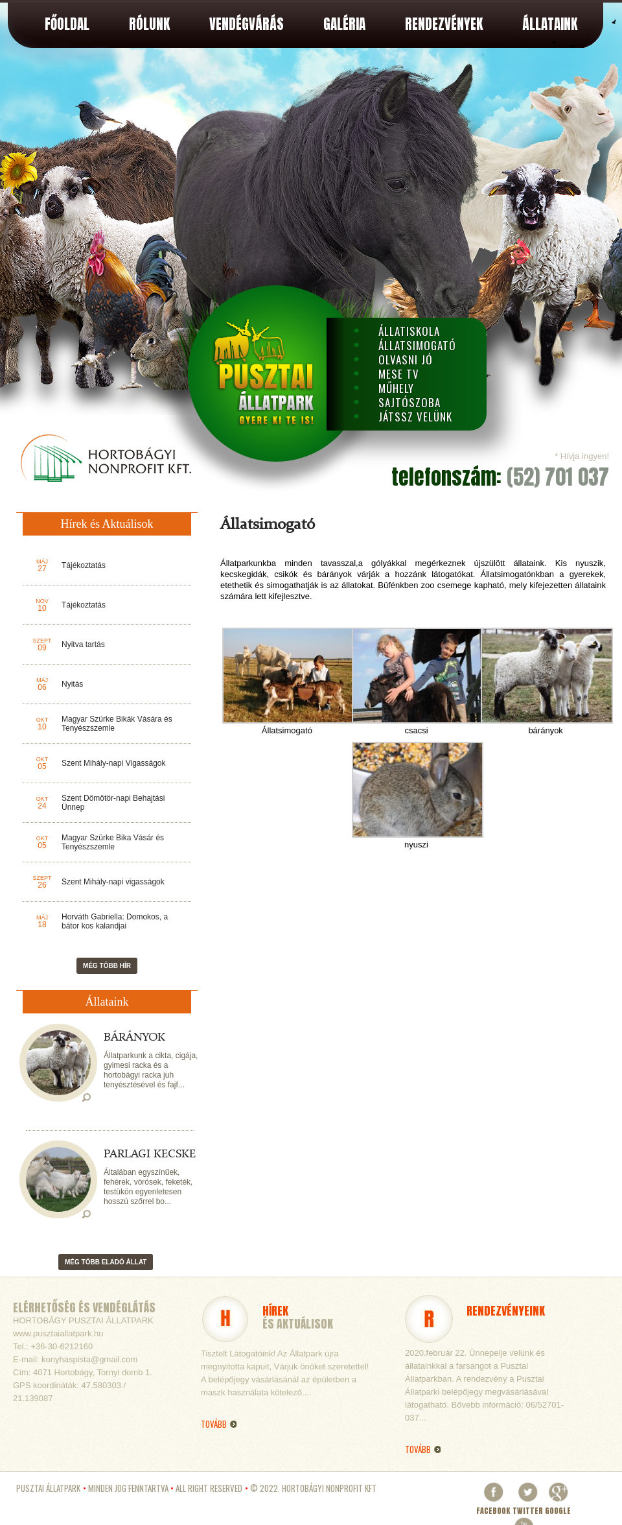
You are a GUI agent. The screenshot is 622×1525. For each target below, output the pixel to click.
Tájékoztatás (84, 565)
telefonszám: (449, 477)
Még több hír (107, 965)
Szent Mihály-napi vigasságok (113, 881)
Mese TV (398, 374)
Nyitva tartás (83, 644)
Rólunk (149, 24)
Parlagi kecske (150, 1154)
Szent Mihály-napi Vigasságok (114, 763)
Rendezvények (444, 24)
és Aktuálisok (297, 1323)
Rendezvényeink (505, 1310)
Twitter (528, 1505)
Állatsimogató (417, 345)
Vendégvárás (246, 24)
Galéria (344, 24)
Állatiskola (409, 331)
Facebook (493, 1505)
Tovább (418, 1449)
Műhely (396, 388)
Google (558, 1505)
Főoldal (67, 24)
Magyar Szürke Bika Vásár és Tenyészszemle (113, 842)
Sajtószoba (409, 403)
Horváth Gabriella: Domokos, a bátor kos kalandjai (115, 921)
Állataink (549, 24)
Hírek (275, 1310)
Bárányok (134, 1037)
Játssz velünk (415, 417)
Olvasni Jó (405, 360)
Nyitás (72, 684)
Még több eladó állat (105, 1262)
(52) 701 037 (558, 477)
